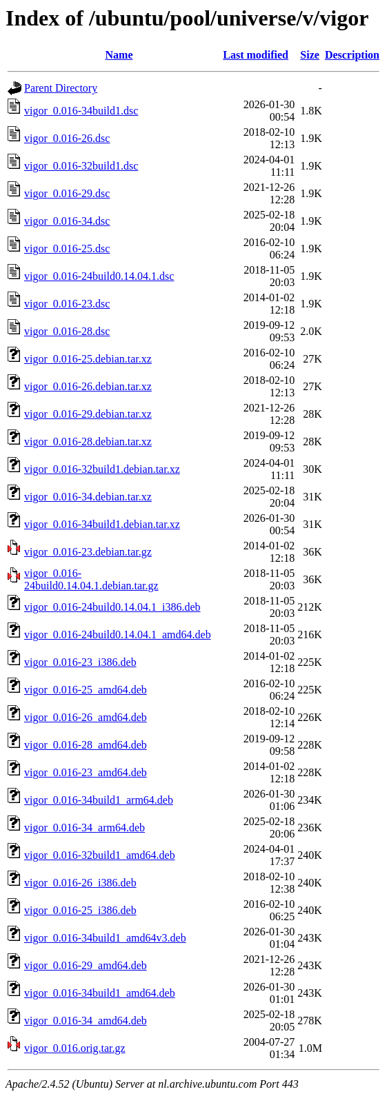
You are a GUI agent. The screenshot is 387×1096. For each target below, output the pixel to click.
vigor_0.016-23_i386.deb (80, 662)
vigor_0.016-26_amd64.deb (85, 717)
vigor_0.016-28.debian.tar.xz (88, 441)
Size (309, 55)
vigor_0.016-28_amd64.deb (85, 745)
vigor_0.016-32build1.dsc (81, 166)
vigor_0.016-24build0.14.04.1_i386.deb (112, 607)
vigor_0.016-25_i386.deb (80, 910)
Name (119, 55)
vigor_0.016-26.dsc (67, 138)
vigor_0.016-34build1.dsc (81, 110)
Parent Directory (60, 88)
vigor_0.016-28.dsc (67, 331)
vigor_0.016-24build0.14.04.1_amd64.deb (117, 634)
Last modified (255, 55)
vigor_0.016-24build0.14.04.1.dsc (99, 276)
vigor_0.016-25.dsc (67, 248)
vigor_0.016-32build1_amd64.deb (99, 855)
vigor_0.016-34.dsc (67, 221)
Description (352, 55)
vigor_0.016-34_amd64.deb (85, 1020)
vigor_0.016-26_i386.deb (80, 883)
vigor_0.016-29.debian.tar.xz (88, 414)
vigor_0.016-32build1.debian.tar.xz (102, 469)
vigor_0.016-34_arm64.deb (84, 827)
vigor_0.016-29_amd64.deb (85, 965)
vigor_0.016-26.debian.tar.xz (88, 386)
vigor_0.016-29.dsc (67, 193)
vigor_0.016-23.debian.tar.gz (88, 552)
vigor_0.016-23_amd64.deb (85, 772)
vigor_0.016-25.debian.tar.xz (88, 359)
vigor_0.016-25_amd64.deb (85, 690)
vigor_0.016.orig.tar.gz (75, 1048)
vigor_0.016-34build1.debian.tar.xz (102, 524)
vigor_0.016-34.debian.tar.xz (88, 497)
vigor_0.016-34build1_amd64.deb (99, 993)
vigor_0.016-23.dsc (67, 303)
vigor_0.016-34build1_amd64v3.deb (105, 938)
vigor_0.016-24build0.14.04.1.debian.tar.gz (91, 579)
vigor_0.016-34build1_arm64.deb (98, 800)
